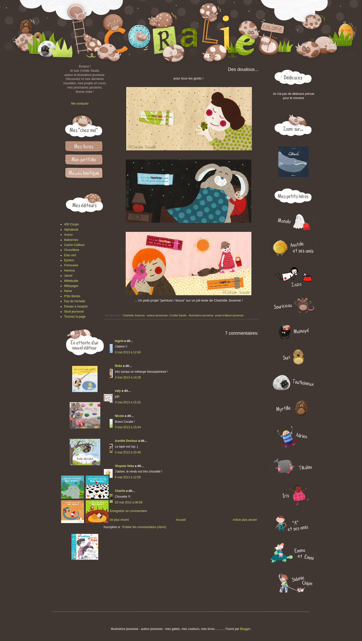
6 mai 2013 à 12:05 (128, 477)
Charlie (120, 491)
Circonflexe (71, 250)
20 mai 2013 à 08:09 (128, 502)
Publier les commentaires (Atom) (144, 527)
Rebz (118, 366)
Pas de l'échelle (74, 301)
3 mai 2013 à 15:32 (128, 402)
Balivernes (71, 240)
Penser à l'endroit (75, 306)
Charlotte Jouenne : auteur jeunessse (145, 315)
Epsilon (69, 260)
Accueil (181, 520)
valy (118, 391)
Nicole (119, 416)
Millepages (71, 286)
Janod (68, 275)
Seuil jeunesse (74, 311)
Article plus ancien (245, 520)
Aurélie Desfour (126, 441)
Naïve (68, 291)
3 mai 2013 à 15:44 (128, 427)
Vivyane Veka (124, 466)
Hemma (69, 270)
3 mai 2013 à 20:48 (128, 452)
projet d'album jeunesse (229, 315)
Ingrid (119, 341)
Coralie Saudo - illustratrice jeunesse (191, 315)
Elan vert (70, 255)
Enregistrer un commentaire (128, 511)
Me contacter (79, 103)
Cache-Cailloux (74, 245)
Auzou (68, 234)
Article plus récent (117, 520)
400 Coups (71, 224)
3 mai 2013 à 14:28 (128, 377)
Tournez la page (74, 316)
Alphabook (71, 229)
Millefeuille (71, 281)
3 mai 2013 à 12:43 (128, 352)
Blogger (245, 629)
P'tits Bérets (72, 296)
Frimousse (71, 265)
